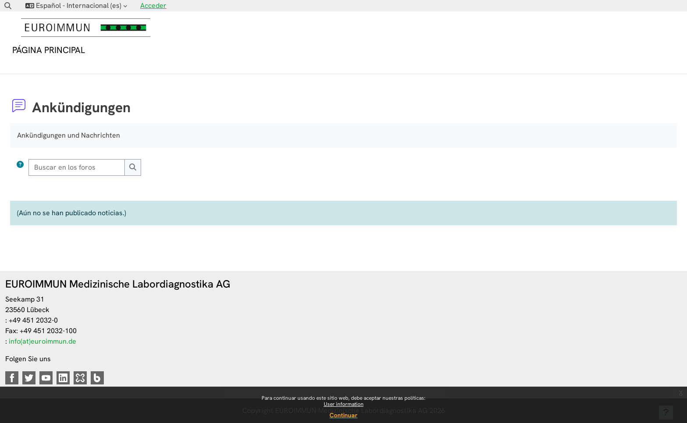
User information (344, 404)
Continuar (343, 415)
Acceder (153, 5)
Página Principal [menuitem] (48, 50)
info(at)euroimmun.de (42, 341)
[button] (8, 5)
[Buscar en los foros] (76, 167)
